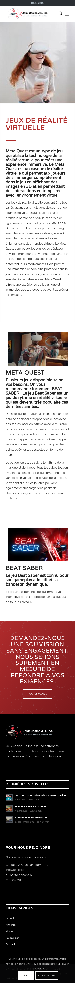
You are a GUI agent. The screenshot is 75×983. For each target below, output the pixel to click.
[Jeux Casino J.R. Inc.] (31, 14)
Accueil (10, 918)
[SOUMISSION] (37, 694)
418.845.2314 (14, 880)
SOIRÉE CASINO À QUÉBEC (31, 806)
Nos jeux (11, 924)
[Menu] (67, 14)
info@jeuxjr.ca (15, 870)
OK (26, 975)
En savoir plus (46, 975)
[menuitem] (58, 14)
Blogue (10, 931)
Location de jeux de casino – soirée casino (40, 795)
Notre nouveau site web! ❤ (31, 817)
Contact (10, 944)
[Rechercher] (58, 14)
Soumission (12, 937)
